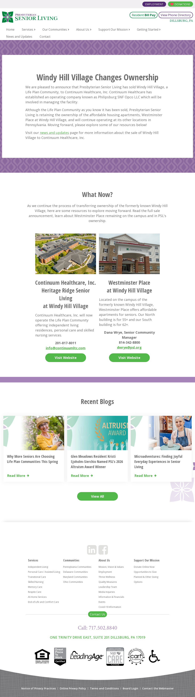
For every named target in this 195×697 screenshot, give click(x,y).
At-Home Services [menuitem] (37, 597)
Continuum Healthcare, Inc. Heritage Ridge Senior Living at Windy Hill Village (65, 294)
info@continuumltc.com (65, 348)
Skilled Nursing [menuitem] (35, 581)
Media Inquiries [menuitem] (107, 592)
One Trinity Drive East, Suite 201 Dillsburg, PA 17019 (97, 637)
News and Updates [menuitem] (19, 36)
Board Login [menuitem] (130, 688)
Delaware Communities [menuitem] (75, 571)
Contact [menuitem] (45, 36)
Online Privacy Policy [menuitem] (73, 688)
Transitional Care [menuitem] (37, 576)
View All (97, 496)
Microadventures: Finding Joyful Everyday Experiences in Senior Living (158, 461)
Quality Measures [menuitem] (108, 581)
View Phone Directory (176, 15)
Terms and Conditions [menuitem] (104, 688)
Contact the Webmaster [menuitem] (158, 688)
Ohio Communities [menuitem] (73, 581)
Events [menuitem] (102, 602)
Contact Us (97, 614)
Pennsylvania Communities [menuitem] (77, 566)
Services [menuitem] (27, 29)
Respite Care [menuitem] (34, 592)
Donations (182, 4)
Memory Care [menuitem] (35, 586)
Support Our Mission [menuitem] (113, 29)
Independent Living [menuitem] (38, 566)
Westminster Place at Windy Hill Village (129, 286)
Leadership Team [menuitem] (108, 586)
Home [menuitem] (10, 29)
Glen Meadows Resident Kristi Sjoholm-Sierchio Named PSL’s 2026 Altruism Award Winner (97, 461)
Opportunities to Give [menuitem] (145, 571)
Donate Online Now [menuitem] (144, 566)
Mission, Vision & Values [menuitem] (111, 566)
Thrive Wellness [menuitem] (107, 576)
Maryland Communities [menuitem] (75, 576)
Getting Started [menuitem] (147, 29)
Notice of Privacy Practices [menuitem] (38, 688)
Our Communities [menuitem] (54, 29)
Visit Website (66, 357)
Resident (143, 15)
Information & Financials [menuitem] (111, 597)
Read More (16, 476)
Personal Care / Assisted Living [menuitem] (44, 571)
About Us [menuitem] (82, 29)
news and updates (54, 132)
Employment (154, 4)
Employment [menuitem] (105, 571)
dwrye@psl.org (129, 347)
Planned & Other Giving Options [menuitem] (146, 579)
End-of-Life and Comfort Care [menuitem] (43, 602)
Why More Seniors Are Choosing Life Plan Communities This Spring (32, 459)
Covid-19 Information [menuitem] (110, 607)
